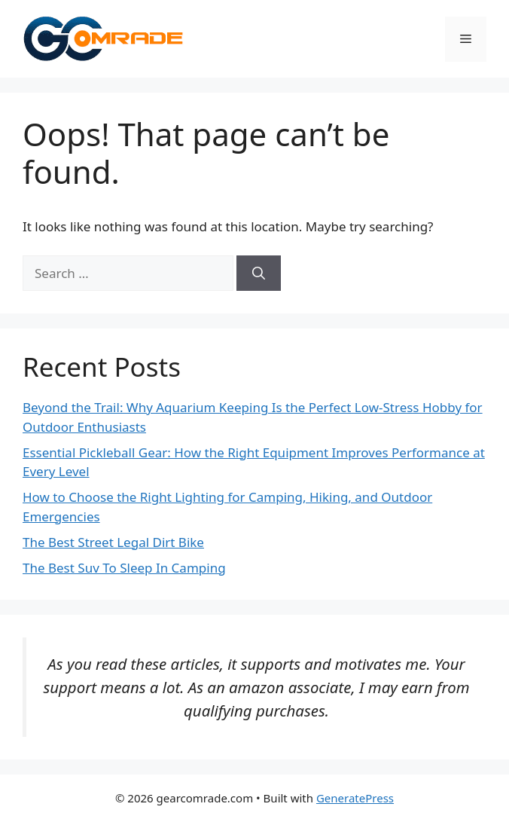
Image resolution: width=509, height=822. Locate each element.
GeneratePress (355, 797)
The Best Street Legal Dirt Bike (113, 542)
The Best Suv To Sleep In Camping (124, 567)
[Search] (258, 273)
